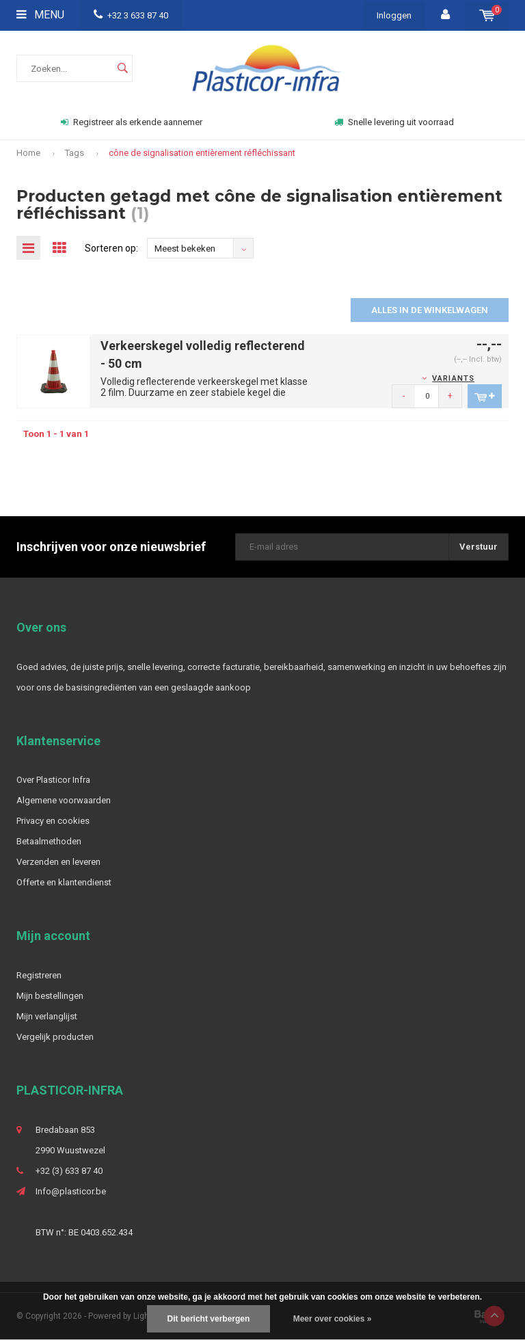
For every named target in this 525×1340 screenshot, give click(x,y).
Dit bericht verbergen (208, 1319)
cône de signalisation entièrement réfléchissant (202, 153)
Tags (74, 153)
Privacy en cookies (53, 821)
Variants (453, 378)
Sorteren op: (111, 248)
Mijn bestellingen (49, 996)
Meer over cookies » (332, 1319)
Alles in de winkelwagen (429, 310)
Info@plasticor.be (71, 1191)
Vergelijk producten (55, 1037)
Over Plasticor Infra (53, 780)
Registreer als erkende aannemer (131, 122)
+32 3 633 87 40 (131, 15)
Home (28, 153)
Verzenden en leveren (58, 862)
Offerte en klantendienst (63, 882)
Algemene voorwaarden (63, 800)
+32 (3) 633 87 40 (69, 1171)
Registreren (39, 975)
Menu (40, 14)
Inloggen (394, 15)
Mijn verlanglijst (46, 1016)
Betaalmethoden (48, 841)
